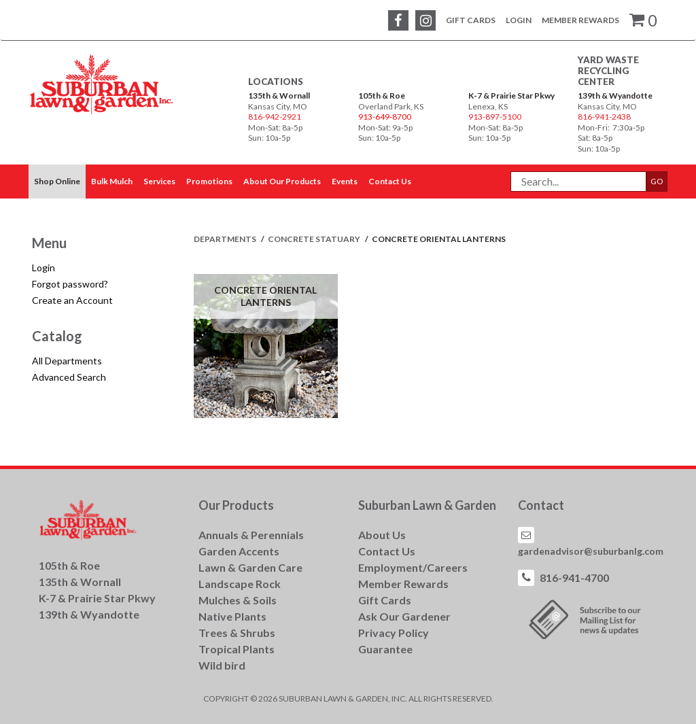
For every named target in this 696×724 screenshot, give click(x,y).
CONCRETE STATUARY (315, 239)
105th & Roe (381, 95)
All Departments (67, 360)
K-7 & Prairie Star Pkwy (511, 95)
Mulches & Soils (237, 599)
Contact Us (386, 551)
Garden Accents (238, 551)
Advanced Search (69, 377)
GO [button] (656, 181)
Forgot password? (70, 284)
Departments (226, 239)
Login (519, 20)
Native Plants (232, 616)
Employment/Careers (413, 567)
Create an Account (72, 300)
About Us (382, 534)
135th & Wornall (279, 95)
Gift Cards (470, 20)
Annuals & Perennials (251, 534)
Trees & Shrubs (236, 632)
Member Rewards (580, 20)
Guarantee (385, 648)
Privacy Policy (393, 632)
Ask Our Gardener (404, 616)
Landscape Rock (239, 583)
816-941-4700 (574, 577)
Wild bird (221, 665)
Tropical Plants (236, 648)
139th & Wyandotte (615, 95)
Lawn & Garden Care (250, 567)
